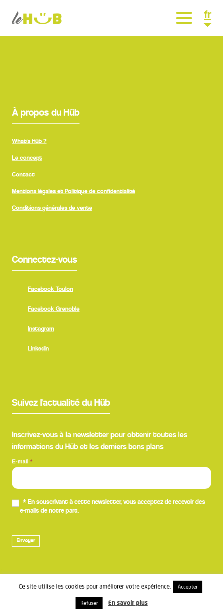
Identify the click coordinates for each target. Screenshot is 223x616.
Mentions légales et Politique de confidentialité (73, 191)
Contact (23, 175)
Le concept (27, 158)
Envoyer (26, 541)
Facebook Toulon (42, 290)
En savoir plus (128, 602)
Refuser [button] (89, 603)
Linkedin (30, 350)
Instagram (33, 330)
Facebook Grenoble (46, 310)
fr (207, 16)
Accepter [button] (188, 586)
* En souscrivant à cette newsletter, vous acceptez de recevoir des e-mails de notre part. (108, 506)
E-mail (22, 461)
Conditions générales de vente (52, 208)
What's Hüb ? (29, 141)
